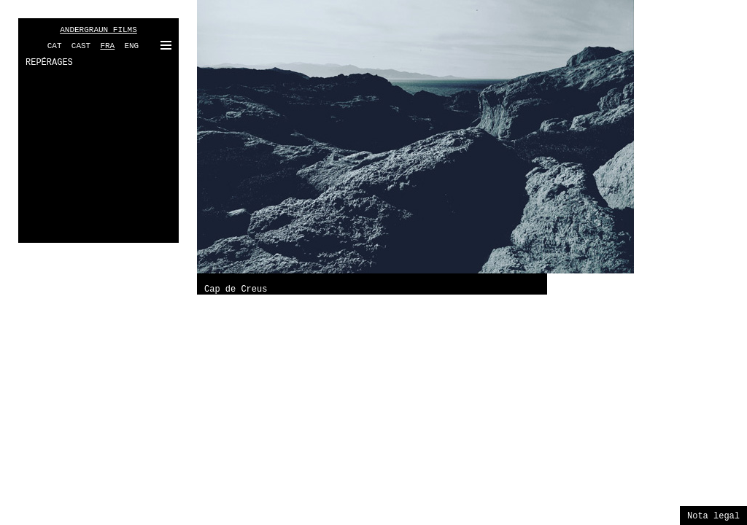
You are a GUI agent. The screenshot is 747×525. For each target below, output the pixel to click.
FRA (107, 46)
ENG (131, 46)
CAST (80, 46)
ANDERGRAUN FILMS (98, 30)
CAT (54, 46)
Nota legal (713, 516)
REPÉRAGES (49, 63)
